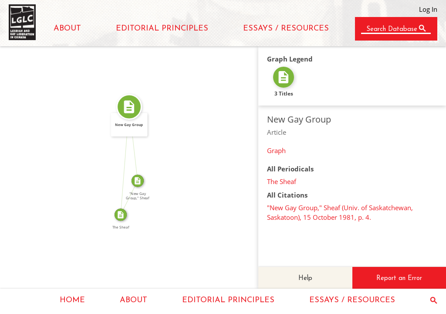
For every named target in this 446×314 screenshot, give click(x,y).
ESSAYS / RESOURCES (286, 28)
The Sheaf (281, 181)
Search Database (391, 29)
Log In (428, 9)
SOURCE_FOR (125, 196)
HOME (72, 300)
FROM (121, 161)
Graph (276, 150)
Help (305, 278)
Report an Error (399, 278)
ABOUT (67, 28)
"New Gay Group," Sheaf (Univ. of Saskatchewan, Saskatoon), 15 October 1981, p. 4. (340, 212)
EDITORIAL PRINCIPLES (162, 28)
